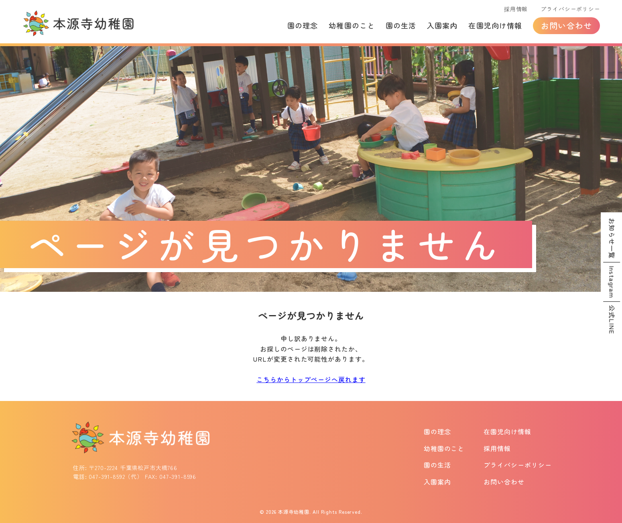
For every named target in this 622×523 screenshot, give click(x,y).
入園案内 (442, 25)
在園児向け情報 (495, 25)
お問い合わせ (566, 25)
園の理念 (302, 25)
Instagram (612, 282)
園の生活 (401, 25)
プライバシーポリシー (570, 9)
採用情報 (516, 9)
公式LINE (612, 319)
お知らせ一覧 (612, 238)
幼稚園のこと (351, 25)
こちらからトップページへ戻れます (310, 379)
